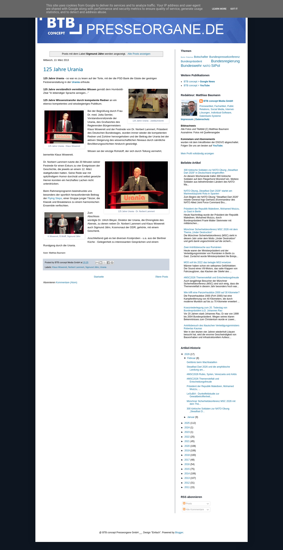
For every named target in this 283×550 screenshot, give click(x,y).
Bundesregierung (225, 61)
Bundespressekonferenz (224, 56)
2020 (187, 446)
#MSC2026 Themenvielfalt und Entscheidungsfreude (211, 277)
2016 (187, 464)
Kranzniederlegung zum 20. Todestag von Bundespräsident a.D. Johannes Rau (205, 309)
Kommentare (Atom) (66, 282)
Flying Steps (55, 198)
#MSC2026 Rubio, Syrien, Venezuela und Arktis (212, 374)
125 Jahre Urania (63, 70)
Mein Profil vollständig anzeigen (197, 153)
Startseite (99, 276)
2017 (187, 459)
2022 (187, 436)
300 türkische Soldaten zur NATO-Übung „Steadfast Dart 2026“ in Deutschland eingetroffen (211, 171)
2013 (187, 478)
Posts (187, 503)
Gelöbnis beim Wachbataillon (202, 362)
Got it (234, 8)
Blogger (179, 532)
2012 (187, 482)
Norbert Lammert (76, 267)
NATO (206, 65)
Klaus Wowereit (59, 267)
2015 (187, 469)
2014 (187, 473)
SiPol (215, 65)
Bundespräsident (191, 61)
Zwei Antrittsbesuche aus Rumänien (202, 247)
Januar (191, 417)
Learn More (219, 8)
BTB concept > (199, 81)
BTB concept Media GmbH (218, 101)
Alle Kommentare (193, 509)
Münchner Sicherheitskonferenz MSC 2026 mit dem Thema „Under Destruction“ (211, 231)
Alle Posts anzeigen (139, 53)
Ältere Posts (161, 276)
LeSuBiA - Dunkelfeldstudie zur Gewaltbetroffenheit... (203, 395)
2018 (187, 455)
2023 (187, 432)
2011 (187, 487)
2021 (187, 441)
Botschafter (201, 56)
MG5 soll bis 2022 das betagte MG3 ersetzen (207, 262)
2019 (187, 450)
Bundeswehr (191, 65)
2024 (187, 427)
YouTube (218, 145)
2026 (187, 354)
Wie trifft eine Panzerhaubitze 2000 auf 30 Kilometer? (212, 292)
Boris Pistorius (187, 57)
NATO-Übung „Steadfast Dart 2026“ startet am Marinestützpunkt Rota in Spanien (208, 192)
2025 (187, 423)
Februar (191, 358)
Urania (76, 82)
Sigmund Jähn (92, 267)
